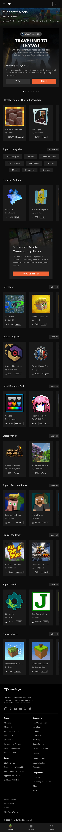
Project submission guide (14, 767)
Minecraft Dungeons (12, 748)
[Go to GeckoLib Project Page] (14, 607)
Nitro (35, 790)
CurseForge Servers (40, 748)
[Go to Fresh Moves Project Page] (41, 508)
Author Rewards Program (14, 771)
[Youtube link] (15, 708)
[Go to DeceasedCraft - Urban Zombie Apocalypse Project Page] (41, 558)
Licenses (7, 808)
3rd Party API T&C (11, 780)
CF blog (36, 731)
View (17, 81)
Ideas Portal (37, 727)
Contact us (37, 767)
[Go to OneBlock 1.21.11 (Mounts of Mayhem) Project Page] (41, 657)
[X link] (25, 708)
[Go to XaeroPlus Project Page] (14, 310)
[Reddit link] (30, 708)
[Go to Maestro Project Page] (14, 203)
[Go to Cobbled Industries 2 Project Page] (14, 360)
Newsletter (37, 736)
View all (54, 287)
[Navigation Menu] (4, 4)
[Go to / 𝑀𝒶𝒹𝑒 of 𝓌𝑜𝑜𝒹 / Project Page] (14, 459)
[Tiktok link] (10, 708)
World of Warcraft (11, 731)
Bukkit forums (38, 744)
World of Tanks (10, 753)
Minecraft (8, 727)
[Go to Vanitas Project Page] (14, 409)
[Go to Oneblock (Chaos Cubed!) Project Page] (14, 657)
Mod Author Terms (11, 812)
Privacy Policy (9, 804)
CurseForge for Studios (42, 782)
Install (44, 81)
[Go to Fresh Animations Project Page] (14, 508)
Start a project (9, 763)
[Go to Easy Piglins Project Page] (41, 123)
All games (8, 723)
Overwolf (36, 778)
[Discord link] (20, 708)
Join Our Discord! (40, 723)
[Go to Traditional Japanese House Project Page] (41, 459)
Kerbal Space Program (12, 744)
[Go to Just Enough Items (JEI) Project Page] (41, 607)
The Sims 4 (8, 736)
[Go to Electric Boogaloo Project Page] (41, 203)
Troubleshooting (39, 763)
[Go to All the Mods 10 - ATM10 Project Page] (14, 558)
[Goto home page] (9, 4)
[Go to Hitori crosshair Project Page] (41, 409)
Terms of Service (10, 799)
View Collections (31, 274)
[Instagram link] (5, 708)
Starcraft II (8, 740)
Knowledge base (39, 759)
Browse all (53, 149)
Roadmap (36, 740)
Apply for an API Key (12, 776)
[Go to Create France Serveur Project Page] (41, 360)
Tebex (35, 786)
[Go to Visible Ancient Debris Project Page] (14, 123)
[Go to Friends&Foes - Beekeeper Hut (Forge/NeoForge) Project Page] (41, 310)
